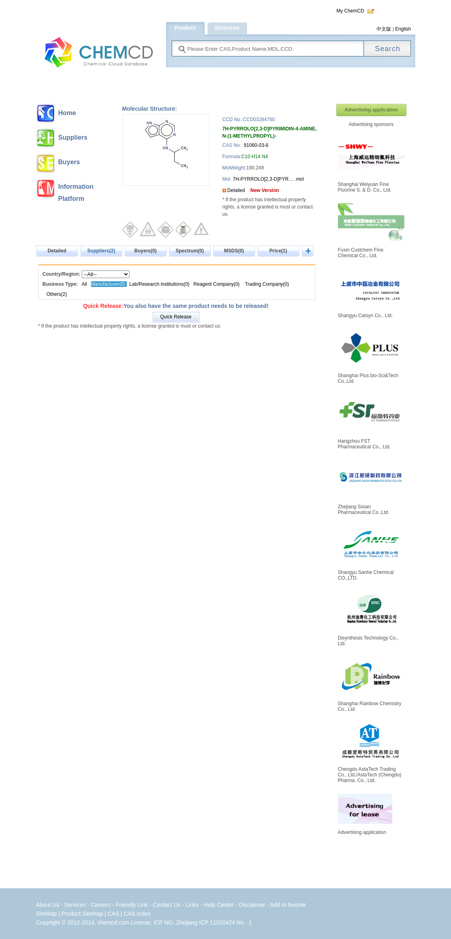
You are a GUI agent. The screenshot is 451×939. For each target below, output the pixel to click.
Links (192, 905)
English (403, 29)
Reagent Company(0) (217, 284)
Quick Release (176, 317)
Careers (101, 905)
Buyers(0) (145, 251)
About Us (48, 905)
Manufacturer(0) (109, 284)
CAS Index (137, 913)
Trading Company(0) (267, 284)
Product (185, 28)
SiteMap (46, 913)
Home (67, 112)
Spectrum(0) (189, 251)
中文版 (384, 29)
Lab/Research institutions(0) (159, 284)
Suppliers (73, 137)
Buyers (69, 162)
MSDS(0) (234, 251)
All (84, 284)
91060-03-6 (256, 145)
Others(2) (57, 294)
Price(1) (278, 251)
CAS (113, 913)
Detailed (236, 190)
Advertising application (371, 110)
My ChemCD (350, 11)
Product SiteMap (82, 913)
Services (76, 905)
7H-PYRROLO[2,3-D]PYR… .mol (267, 179)
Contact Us (167, 905)
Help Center (220, 905)
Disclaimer (252, 905)
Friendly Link (132, 905)
